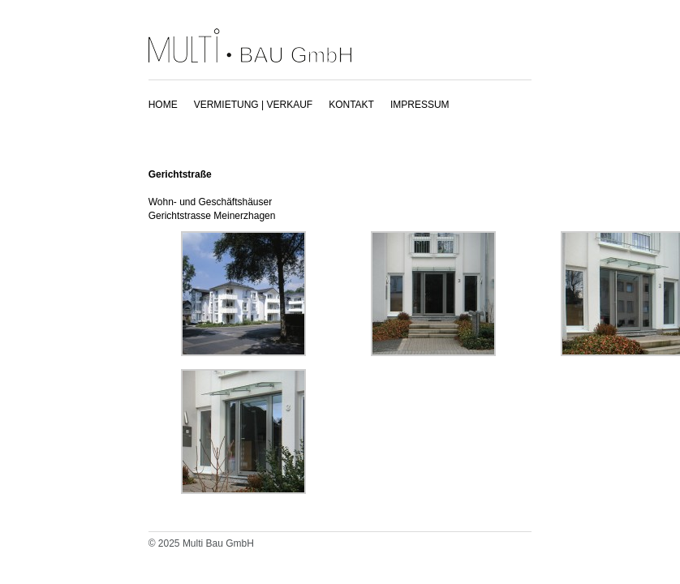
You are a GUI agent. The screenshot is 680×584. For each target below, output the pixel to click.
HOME (163, 104)
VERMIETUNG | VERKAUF (253, 104)
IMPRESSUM (420, 104)
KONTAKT (351, 104)
